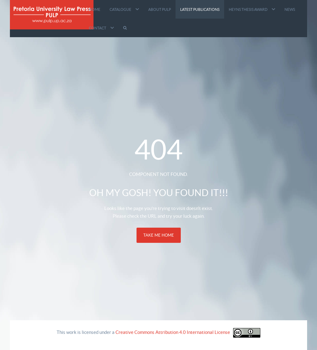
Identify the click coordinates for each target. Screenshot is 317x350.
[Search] (126, 28)
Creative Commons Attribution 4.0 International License (172, 332)
